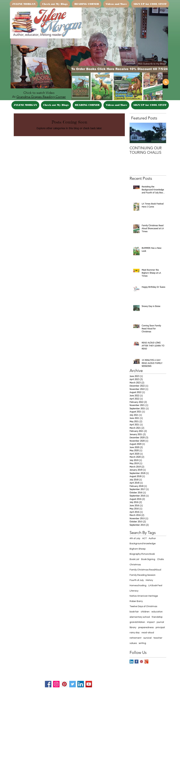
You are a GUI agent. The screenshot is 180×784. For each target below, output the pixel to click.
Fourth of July (137, 580)
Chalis (160, 559)
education (157, 612)
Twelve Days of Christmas (143, 606)
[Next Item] (160, 132)
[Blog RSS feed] (166, 82)
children (145, 612)
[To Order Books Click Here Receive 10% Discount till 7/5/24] (119, 69)
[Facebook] (48, 684)
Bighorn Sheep (138, 549)
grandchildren (137, 622)
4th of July (135, 538)
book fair (134, 612)
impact (151, 622)
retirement (135, 638)
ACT (144, 538)
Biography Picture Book (142, 554)
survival (147, 638)
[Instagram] (56, 684)
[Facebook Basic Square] (136, 661)
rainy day (135, 632)
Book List (134, 559)
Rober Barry (136, 601)
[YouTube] (89, 684)
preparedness (146, 627)
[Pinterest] (64, 684)
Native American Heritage (144, 596)
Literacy (134, 591)
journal (160, 622)
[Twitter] (72, 684)
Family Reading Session (142, 575)
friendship (157, 617)
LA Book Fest (155, 585)
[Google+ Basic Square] (146, 661)
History (149, 580)
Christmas (135, 564)
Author (152, 538)
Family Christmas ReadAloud (145, 570)
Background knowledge (143, 543)
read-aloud (148, 632)
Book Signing (148, 559)
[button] (152, 63)
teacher (157, 638)
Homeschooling (138, 585)
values (133, 643)
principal (160, 627)
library (133, 627)
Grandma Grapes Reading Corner (41, 97)
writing (142, 643)
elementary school (140, 617)
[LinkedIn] (80, 684)
